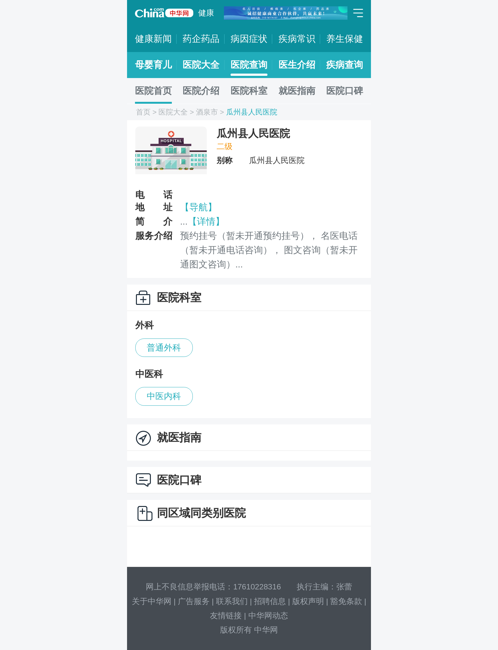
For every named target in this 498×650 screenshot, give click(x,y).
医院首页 (153, 91)
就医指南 (297, 91)
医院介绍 (201, 91)
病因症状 (249, 39)
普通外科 (164, 347)
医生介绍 (297, 65)
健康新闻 (153, 39)
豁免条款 (346, 601)
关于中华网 (152, 601)
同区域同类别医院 (201, 513)
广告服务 (194, 601)
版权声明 (308, 601)
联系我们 (232, 601)
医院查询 (249, 65)
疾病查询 (344, 65)
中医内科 (164, 396)
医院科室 (249, 91)
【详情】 (206, 221)
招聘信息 (270, 601)
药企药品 (201, 39)
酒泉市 (207, 112)
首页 (143, 112)
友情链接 (226, 615)
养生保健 (344, 39)
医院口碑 (344, 91)
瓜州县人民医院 (251, 112)
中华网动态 (268, 615)
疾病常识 (297, 39)
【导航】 (198, 207)
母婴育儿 (153, 65)
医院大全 (201, 65)
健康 (206, 13)
